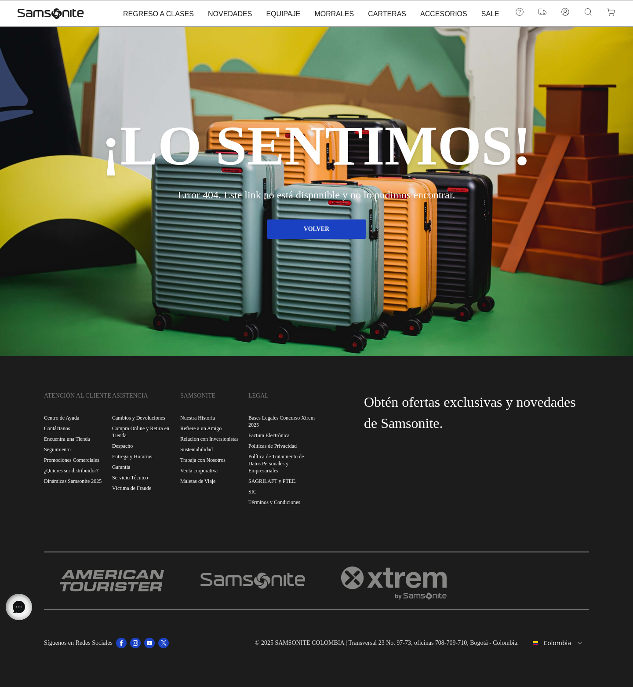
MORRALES (334, 29)
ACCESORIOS (443, 29)
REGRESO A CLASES (158, 29)
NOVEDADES (230, 29)
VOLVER (316, 229)
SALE (490, 29)
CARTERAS (387, 29)
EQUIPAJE (283, 29)
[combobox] (557, 643)
